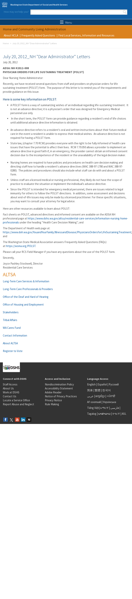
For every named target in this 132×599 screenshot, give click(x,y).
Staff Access (10, 384)
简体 (90, 390)
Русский (114, 384)
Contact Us (9, 396)
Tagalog (91, 413)
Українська (109, 402)
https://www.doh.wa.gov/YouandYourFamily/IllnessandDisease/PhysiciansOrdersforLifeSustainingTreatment (67, 232)
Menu (66, 22)
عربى (90, 396)
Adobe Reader (53, 392)
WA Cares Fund (12, 328)
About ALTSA (10, 343)
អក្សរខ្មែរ (100, 396)
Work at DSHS (11, 392)
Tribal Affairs (10, 320)
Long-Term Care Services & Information (26, 281)
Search (124, 12)
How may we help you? (16, 11)
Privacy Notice (53, 400)
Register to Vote (13, 351)
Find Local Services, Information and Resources (86, 35)
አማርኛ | (105, 408)
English (91, 384)
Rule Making (52, 404)
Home (6, 43)
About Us (8, 388)
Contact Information (15, 335)
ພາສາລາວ (104, 413)
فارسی (114, 408)
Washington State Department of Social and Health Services (39, 4)
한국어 (106, 390)
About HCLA (11, 35)
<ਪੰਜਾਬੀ (111, 396)
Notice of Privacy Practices (61, 396)
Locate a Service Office (16, 400)
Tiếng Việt (93, 408)
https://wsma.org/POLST (20, 246)
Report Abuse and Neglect (18, 404)
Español (102, 384)
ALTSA (9, 274)
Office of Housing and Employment (23, 304)
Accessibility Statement (59, 388)
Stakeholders (11, 312)
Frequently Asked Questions (38, 35)
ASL (124, 413)
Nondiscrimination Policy (59, 384)
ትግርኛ (116, 413)
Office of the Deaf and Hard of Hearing (25, 297)
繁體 (98, 390)
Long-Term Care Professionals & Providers (28, 289)
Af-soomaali (94, 402)
